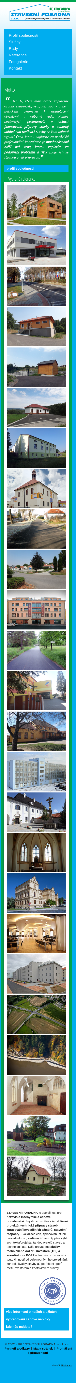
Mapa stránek (43, 1348)
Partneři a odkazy (17, 1348)
